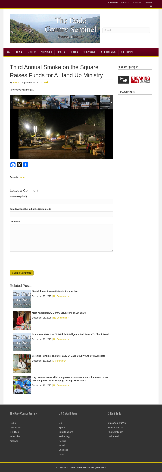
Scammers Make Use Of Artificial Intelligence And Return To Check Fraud (70, 334)
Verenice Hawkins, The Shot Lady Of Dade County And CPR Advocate (68, 356)
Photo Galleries (115, 432)
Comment (15, 221)
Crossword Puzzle (117, 423)
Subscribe (137, 3)
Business (63, 450)
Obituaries (127, 52)
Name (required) (18, 196)
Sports (61, 52)
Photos (74, 52)
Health (62, 454)
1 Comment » (59, 360)
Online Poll (113, 436)
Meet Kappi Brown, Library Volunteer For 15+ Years (59, 313)
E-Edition (125, 3)
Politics (62, 441)
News (19, 52)
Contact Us (113, 3)
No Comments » (61, 296)
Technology (64, 436)
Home (8, 52)
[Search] (126, 30)
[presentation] (34, 261)
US (60, 423)
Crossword (89, 52)
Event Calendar (115, 427)
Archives (148, 3)
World (62, 445)
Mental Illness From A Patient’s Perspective (55, 291)
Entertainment (66, 432)
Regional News (108, 52)
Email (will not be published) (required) (30, 209)
